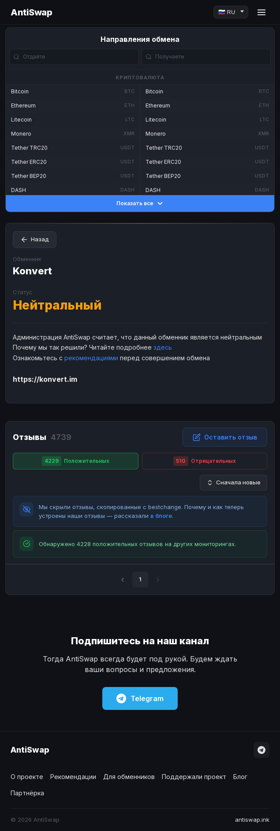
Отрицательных (204, 461)
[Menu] (261, 12)
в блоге (161, 515)
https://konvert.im (45, 379)
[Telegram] (261, 750)
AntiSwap (31, 12)
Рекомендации (73, 776)
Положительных (75, 461)
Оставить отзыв (225, 437)
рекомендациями (91, 358)
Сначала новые (233, 482)
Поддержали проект (194, 776)
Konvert (32, 271)
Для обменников (129, 776)
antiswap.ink (252, 819)
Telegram (140, 698)
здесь (162, 347)
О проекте (27, 776)
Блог (240, 776)
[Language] (230, 12)
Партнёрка (27, 793)
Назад (34, 240)
